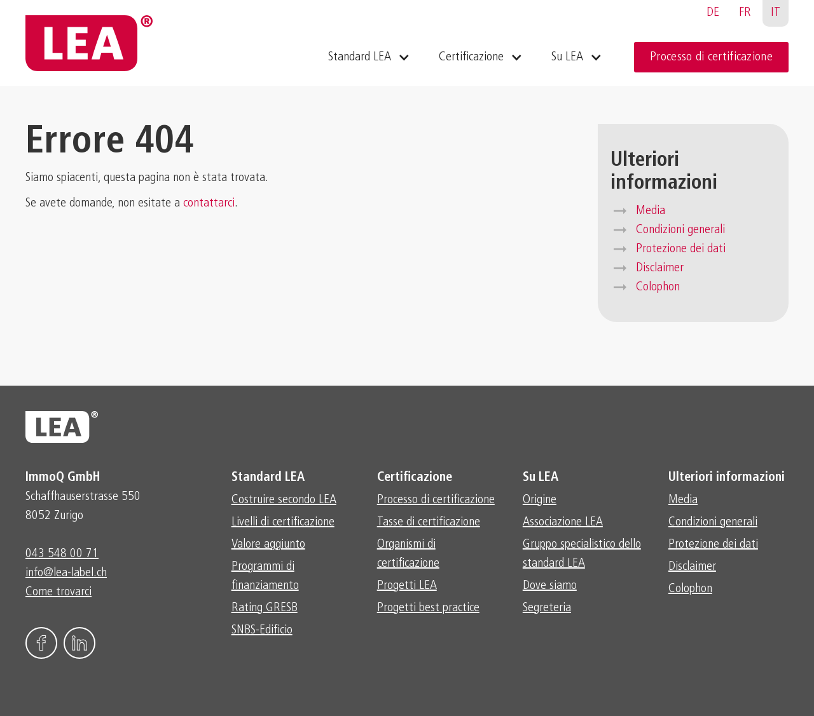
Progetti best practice (428, 608)
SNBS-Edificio (262, 630)
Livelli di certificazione (283, 522)
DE (713, 12)
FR (745, 12)
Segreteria (547, 608)
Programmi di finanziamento (265, 576)
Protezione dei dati (681, 249)
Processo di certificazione (711, 57)
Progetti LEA (407, 585)
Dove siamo (550, 585)
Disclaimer (660, 268)
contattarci (209, 203)
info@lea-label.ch (66, 573)
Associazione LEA (563, 522)
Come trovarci (58, 592)
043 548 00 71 (62, 554)
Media (650, 211)
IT (775, 12)
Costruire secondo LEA (283, 500)
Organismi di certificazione (408, 554)
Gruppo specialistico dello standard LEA (582, 554)
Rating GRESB (264, 608)
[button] (367, 57)
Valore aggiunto (268, 544)
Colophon (658, 287)
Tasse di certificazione (428, 522)
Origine (539, 500)
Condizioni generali (680, 230)
